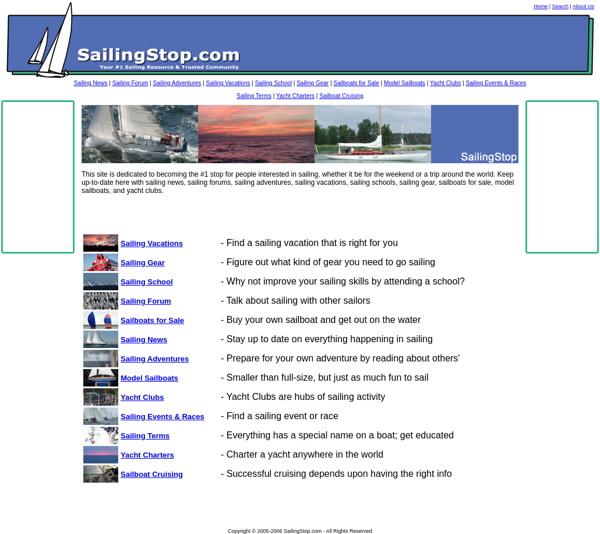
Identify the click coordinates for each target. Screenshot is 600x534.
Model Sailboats (404, 83)
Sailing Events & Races (495, 83)
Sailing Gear (313, 83)
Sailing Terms (254, 96)
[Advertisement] (38, 177)
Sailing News (91, 83)
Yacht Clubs (445, 83)
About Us (583, 6)
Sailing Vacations (228, 83)
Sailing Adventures (177, 83)
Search (560, 6)
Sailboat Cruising (341, 96)
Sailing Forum (130, 83)
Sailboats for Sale (356, 83)
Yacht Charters (295, 96)
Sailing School (273, 83)
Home (541, 6)
